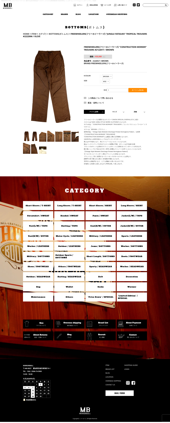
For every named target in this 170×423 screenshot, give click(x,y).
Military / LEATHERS (100, 237)
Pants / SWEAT (101, 217)
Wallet (69, 288)
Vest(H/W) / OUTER (38, 237)
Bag (38, 288)
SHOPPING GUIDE (131, 366)
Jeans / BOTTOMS (100, 247)
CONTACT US (110, 386)
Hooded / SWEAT (69, 217)
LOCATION (93, 13)
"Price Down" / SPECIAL (100, 298)
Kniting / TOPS (69, 227)
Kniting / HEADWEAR (69, 278)
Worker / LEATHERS (38, 247)
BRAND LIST (110, 370)
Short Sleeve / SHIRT (100, 206)
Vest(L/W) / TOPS (38, 227)
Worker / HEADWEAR (132, 267)
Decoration (132, 278)
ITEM (107, 366)
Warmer (131, 288)
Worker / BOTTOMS (132, 247)
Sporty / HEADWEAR (100, 267)
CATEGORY (48, 13)
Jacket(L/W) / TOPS (131, 217)
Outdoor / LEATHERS (69, 247)
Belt (100, 278)
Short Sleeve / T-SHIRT (38, 206)
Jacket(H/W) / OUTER (131, 227)
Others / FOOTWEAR (69, 267)
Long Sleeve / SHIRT (132, 206)
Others (69, 298)
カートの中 (107, 5)
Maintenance (38, 298)
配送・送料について (96, 104)
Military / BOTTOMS (38, 257)
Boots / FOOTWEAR (131, 257)
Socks (101, 288)
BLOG (78, 13)
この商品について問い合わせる (100, 99)
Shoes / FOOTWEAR (38, 267)
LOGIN (126, 370)
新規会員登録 (94, 5)
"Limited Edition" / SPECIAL (128, 298)
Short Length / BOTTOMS (101, 257)
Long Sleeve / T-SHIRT (69, 206)
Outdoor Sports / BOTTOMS (64, 257)
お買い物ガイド (122, 5)
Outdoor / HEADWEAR (38, 278)
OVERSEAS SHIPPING (116, 13)
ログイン (79, 5)
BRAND (64, 13)
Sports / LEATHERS (131, 237)
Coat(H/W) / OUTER (100, 227)
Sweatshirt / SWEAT (38, 217)
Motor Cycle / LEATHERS (69, 237)
